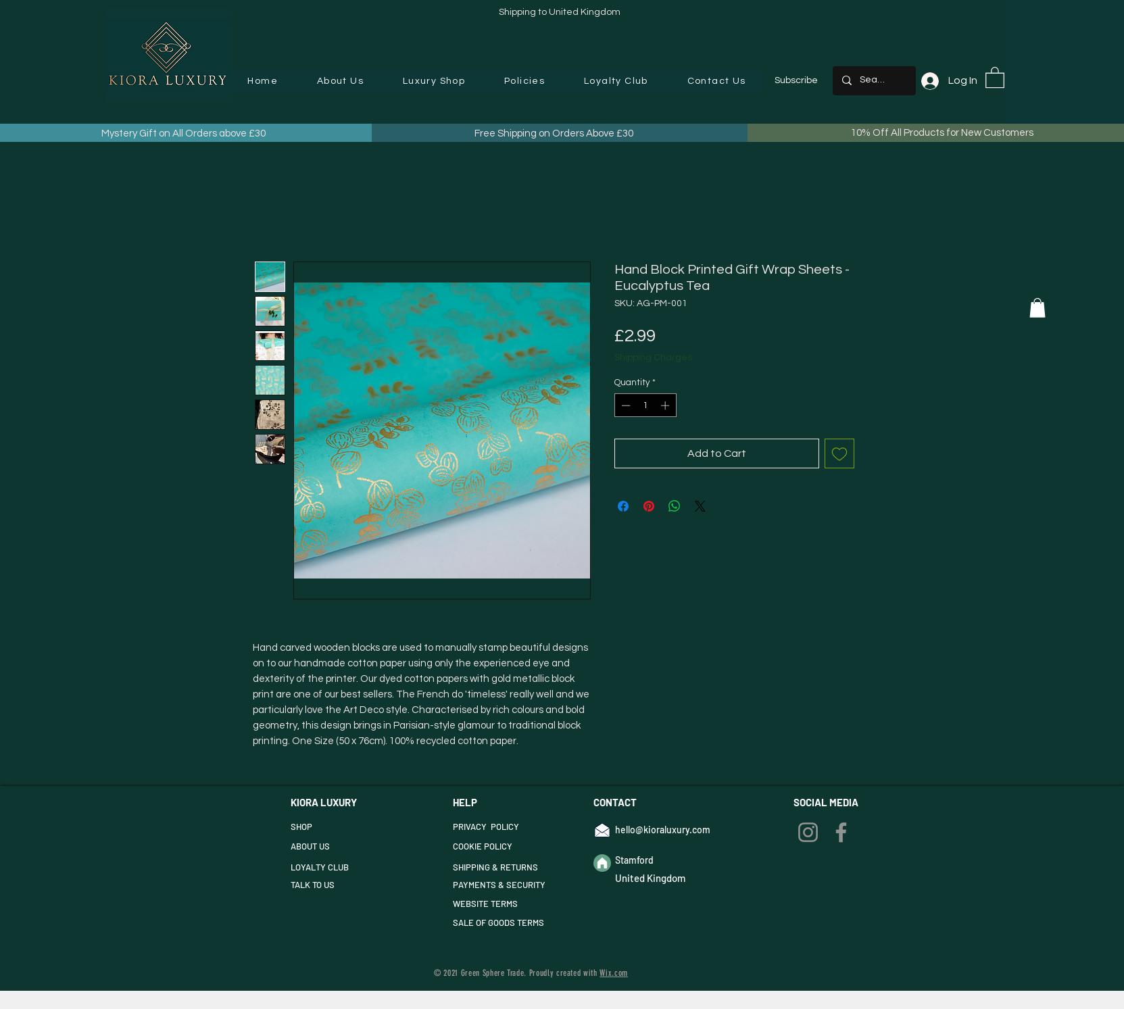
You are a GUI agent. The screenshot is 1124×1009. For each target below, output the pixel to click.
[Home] (602, 863)
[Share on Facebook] (623, 506)
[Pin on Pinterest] (649, 506)
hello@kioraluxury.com (662, 829)
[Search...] (873, 80)
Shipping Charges (653, 357)
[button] (434, 81)
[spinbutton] (645, 405)
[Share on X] (700, 506)
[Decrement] (624, 405)
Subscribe (796, 80)
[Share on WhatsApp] (674, 506)
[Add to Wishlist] (839, 453)
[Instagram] (808, 832)
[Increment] (666, 405)
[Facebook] (841, 832)
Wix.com (614, 973)
